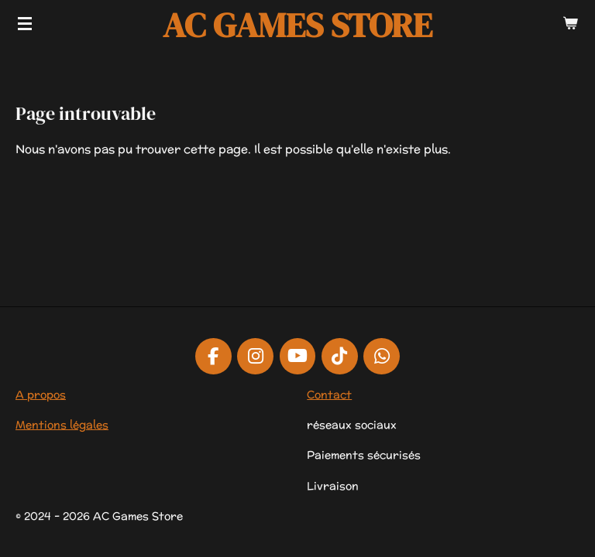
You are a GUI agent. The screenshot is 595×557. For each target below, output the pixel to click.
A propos (40, 394)
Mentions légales (61, 424)
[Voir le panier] (570, 23)
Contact (329, 394)
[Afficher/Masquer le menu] (25, 23)
